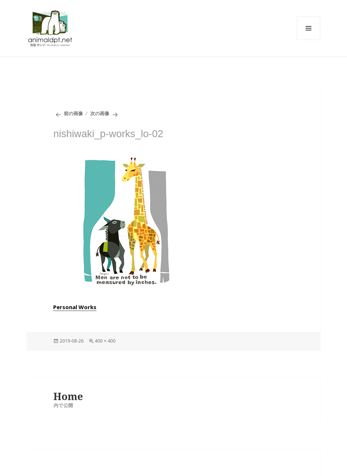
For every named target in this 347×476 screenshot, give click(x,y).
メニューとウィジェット (308, 28)
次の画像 (99, 113)
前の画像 (73, 113)
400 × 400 (105, 341)
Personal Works (74, 307)
